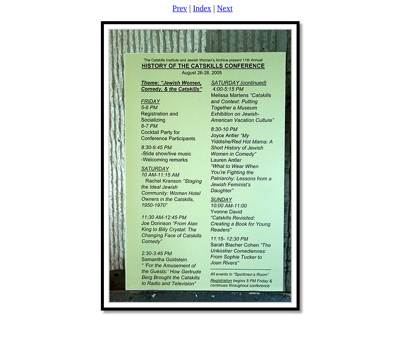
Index (202, 8)
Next (225, 8)
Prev (179, 8)
